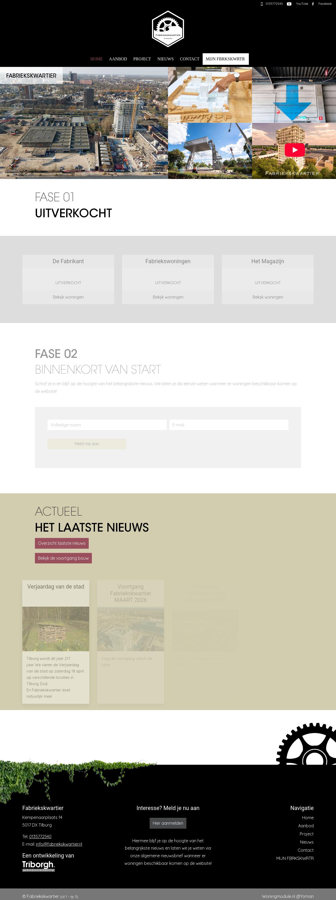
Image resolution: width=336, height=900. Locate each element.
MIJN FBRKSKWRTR (225, 59)
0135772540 (40, 836)
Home (96, 59)
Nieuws (165, 59)
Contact (190, 59)
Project (142, 59)
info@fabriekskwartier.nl (59, 844)
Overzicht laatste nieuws (62, 543)
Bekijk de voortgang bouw (63, 558)
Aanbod (118, 59)
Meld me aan (87, 443)
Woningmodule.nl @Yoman (288, 896)
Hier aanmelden (168, 823)
